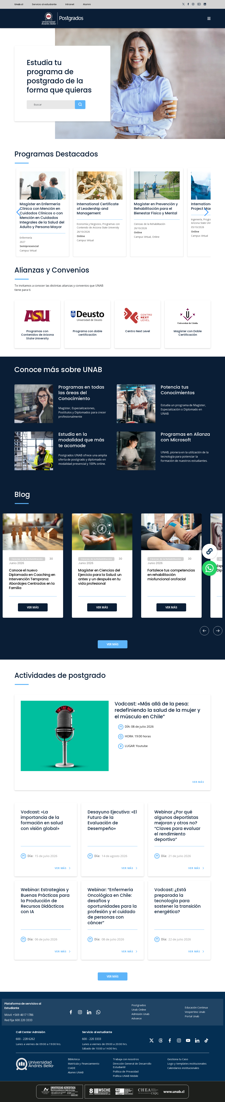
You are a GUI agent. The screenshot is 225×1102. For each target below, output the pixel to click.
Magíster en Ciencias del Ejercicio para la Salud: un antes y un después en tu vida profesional (99, 577)
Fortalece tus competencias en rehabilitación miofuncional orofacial (171, 574)
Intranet (69, 4)
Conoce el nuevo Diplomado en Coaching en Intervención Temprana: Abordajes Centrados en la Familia (32, 579)
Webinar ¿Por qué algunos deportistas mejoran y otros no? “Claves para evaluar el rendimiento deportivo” (177, 825)
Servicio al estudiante (44, 4)
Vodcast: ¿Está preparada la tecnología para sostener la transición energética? (177, 901)
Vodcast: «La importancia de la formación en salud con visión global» (42, 820)
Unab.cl (18, 4)
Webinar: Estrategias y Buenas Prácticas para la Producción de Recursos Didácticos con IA (45, 901)
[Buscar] (56, 104)
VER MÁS (33, 607)
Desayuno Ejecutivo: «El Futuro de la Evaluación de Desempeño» (112, 820)
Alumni (87, 4)
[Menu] (209, 18)
